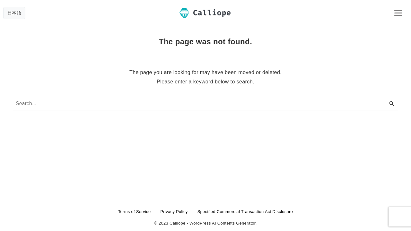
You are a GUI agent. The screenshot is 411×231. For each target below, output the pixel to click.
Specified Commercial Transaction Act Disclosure (245, 211)
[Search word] (205, 103)
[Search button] (391, 103)
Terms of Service (134, 211)
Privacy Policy (174, 211)
